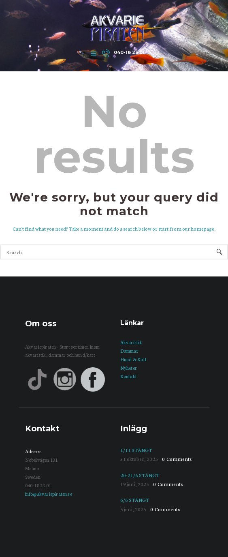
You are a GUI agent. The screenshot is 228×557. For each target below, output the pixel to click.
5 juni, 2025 (133, 509)
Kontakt (128, 376)
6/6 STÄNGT (134, 499)
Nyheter (128, 367)
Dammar (129, 350)
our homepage (198, 228)
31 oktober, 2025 (139, 458)
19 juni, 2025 (134, 483)
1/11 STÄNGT (136, 449)
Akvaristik (131, 342)
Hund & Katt (133, 359)
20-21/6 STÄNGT (139, 474)
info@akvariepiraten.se (48, 494)
